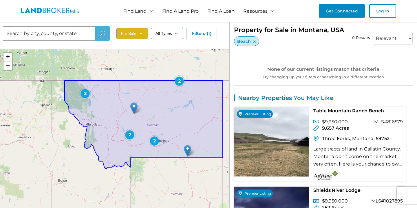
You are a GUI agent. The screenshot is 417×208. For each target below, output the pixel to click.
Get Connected (342, 11)
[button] (187, 151)
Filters (201, 33)
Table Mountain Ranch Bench (348, 111)
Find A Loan (221, 11)
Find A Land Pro (180, 11)
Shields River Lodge (337, 190)
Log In (382, 11)
